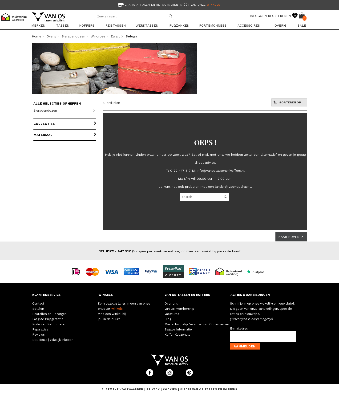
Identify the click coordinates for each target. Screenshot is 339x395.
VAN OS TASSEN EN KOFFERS (187, 295)
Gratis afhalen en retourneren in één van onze (168, 4)
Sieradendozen (73, 36)
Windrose (98, 36)
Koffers (86, 25)
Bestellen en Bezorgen (49, 314)
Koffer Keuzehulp (177, 334)
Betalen (38, 308)
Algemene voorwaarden (123, 389)
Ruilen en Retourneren (49, 324)
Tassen (62, 25)
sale (302, 25)
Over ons (171, 303)
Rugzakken (179, 25)
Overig (280, 25)
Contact (38, 303)
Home (36, 36)
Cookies (170, 389)
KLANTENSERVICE (46, 295)
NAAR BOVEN (291, 237)
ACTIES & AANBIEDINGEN (250, 295)
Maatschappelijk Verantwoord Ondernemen (197, 324)
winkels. (117, 308)
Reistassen (115, 25)
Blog (168, 319)
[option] (169, 4)
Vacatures (172, 314)
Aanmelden (245, 346)
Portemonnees (212, 25)
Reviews (38, 334)
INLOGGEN (258, 16)
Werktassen (147, 25)
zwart (115, 36)
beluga (131, 36)
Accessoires (249, 25)
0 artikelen (111, 103)
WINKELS (105, 295)
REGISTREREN (279, 16)
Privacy (153, 389)
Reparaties (40, 329)
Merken (38, 25)
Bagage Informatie (178, 329)
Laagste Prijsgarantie (47, 319)
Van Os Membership (179, 308)
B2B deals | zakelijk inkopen (52, 340)
